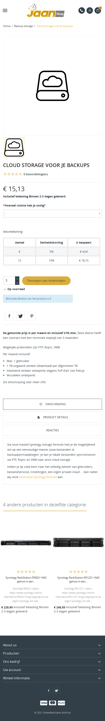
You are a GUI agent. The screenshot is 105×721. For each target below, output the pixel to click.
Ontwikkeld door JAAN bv (57, 712)
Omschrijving (55, 404)
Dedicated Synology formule (38, 477)
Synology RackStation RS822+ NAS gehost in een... (26, 579)
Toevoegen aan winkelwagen (46, 280)
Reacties (52, 430)
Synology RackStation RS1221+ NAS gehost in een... (78, 579)
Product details (55, 417)
